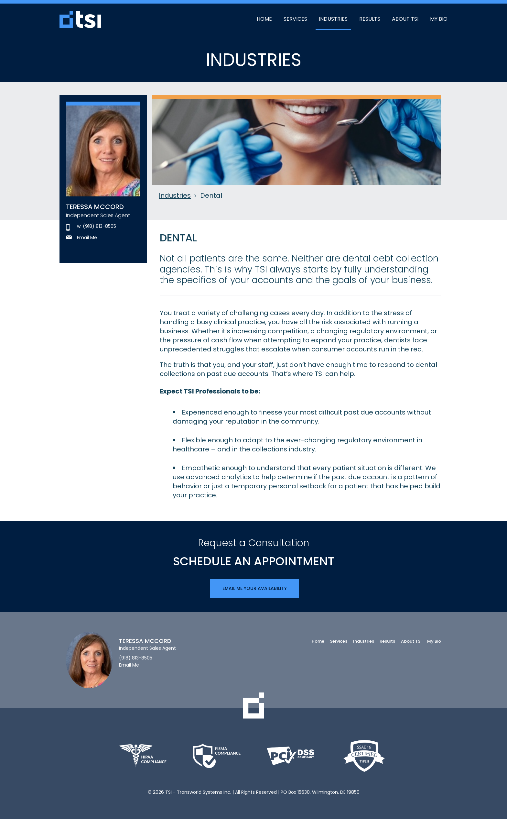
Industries (333, 19)
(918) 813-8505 (135, 658)
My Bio (439, 19)
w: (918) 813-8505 (91, 226)
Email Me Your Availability (254, 588)
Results (369, 19)
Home (264, 19)
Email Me (81, 237)
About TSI (405, 19)
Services (295, 19)
